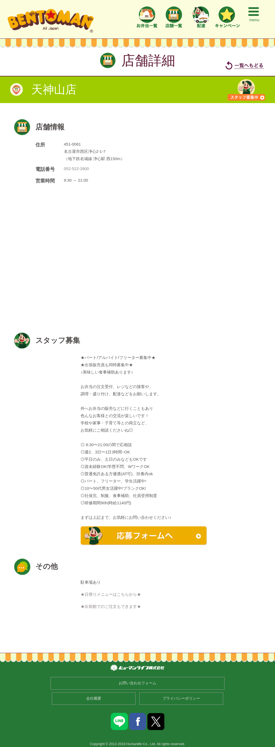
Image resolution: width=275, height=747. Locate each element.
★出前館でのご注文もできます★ (111, 606)
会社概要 (93, 698)
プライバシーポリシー (181, 698)
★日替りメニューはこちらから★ (111, 594)
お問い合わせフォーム (137, 683)
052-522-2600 (76, 168)
